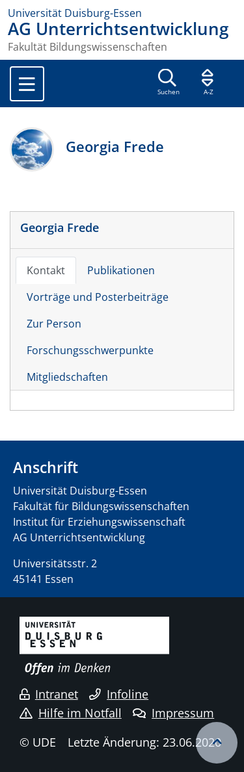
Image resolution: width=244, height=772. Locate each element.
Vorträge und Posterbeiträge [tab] (98, 297)
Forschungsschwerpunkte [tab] (90, 350)
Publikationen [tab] (121, 270)
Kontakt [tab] (46, 270)
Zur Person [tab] (54, 323)
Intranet (49, 694)
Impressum (173, 713)
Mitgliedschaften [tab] (67, 377)
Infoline (118, 694)
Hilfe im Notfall (71, 713)
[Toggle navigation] (27, 83)
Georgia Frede (59, 227)
